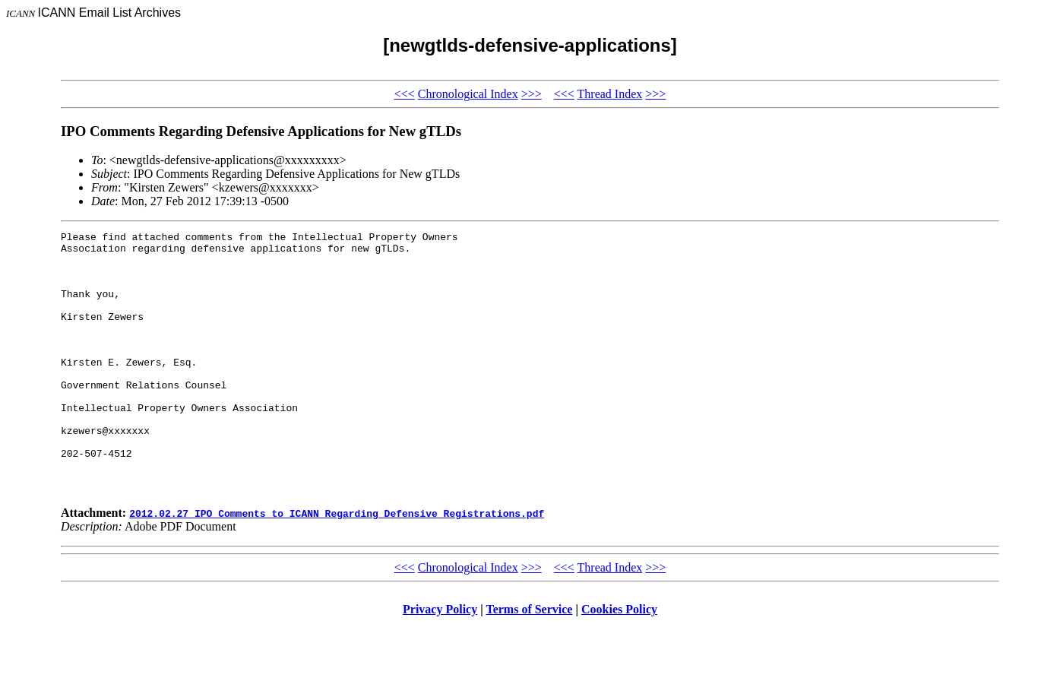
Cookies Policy (619, 661)
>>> (531, 93)
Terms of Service (529, 661)
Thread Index (610, 93)
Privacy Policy (440, 661)
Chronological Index (468, 93)
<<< (404, 93)
